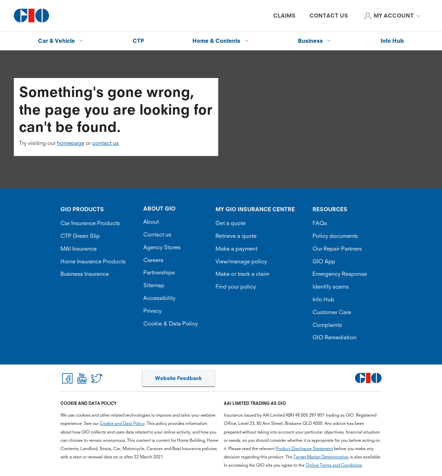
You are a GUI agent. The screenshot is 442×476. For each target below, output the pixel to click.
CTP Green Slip (80, 235)
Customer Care (332, 312)
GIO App (324, 261)
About (151, 221)
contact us (105, 142)
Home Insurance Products (93, 261)
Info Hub (323, 299)
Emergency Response (340, 273)
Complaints (327, 324)
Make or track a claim (242, 273)
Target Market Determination (321, 456)
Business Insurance (84, 273)
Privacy (152, 310)
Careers (153, 259)
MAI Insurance (78, 248)
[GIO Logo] (31, 15)
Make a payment (236, 248)
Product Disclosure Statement (304, 448)
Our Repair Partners (337, 248)
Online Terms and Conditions (334, 465)
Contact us (157, 234)
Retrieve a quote (236, 235)
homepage (70, 142)
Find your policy (235, 286)
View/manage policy (241, 261)
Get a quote (230, 223)
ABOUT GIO (159, 208)
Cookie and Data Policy (122, 423)
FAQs (320, 223)
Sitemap (153, 285)
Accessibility (159, 297)
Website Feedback (178, 378)
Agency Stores (162, 247)
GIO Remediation (334, 337)
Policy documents (335, 235)
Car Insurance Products (90, 223)
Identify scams (331, 286)
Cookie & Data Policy (170, 323)
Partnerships (159, 272)
